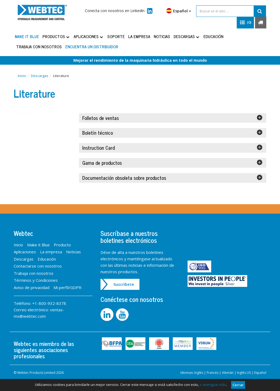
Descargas (187, 36)
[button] (245, 22)
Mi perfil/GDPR (67, 287)
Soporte (116, 36)
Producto (62, 244)
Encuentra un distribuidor (91, 46)
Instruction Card (172, 147)
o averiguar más (213, 384)
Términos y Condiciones (36, 280)
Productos (56, 36)
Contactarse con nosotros (38, 266)
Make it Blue (27, 36)
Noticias (162, 36)
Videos (23, 151)
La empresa (139, 36)
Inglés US (244, 372)
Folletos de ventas (172, 117)
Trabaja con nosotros (39, 46)
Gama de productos (172, 162)
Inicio (22, 75)
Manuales (26, 125)
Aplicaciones (89, 36)
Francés (212, 372)
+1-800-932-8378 (49, 303)
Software (26, 138)
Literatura (27, 112)
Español (178, 10)
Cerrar (238, 384)
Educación (213, 36)
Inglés (198, 372)
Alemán (228, 372)
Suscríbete (123, 284)
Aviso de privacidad (31, 287)
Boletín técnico (172, 132)
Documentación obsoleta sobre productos (172, 177)
